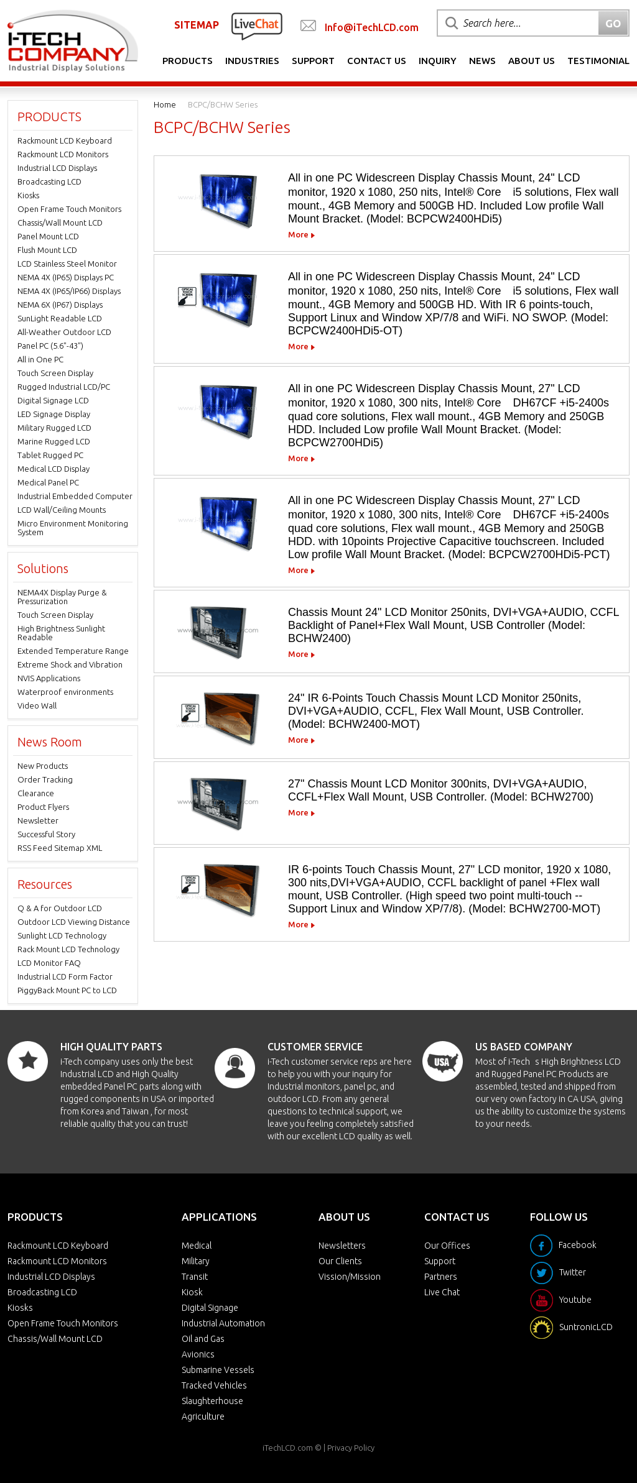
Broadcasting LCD (49, 181)
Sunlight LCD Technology (61, 935)
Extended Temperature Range (73, 650)
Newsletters (342, 1246)
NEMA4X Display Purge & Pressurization (62, 596)
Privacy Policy (350, 1447)
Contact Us (376, 60)
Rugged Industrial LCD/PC (63, 386)
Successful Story (46, 834)
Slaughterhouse (212, 1401)
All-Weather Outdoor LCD (64, 332)
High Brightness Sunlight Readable (61, 632)
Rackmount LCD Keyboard (64, 140)
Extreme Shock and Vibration (70, 664)
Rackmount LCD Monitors (62, 154)
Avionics (198, 1354)
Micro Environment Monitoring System (72, 527)
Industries (252, 60)
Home (165, 104)
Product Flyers (43, 806)
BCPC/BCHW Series (223, 104)
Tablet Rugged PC (50, 455)
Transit (195, 1277)
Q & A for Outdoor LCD (59, 908)
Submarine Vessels (218, 1370)
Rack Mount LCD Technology (68, 949)
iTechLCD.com (288, 1447)
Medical (197, 1246)
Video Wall (37, 705)
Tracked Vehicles (214, 1385)
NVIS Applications (48, 678)
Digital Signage (210, 1308)
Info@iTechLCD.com (372, 27)
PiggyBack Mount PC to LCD (67, 990)
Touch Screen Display (55, 373)
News (482, 60)
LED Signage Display (53, 414)
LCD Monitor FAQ (49, 962)
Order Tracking (45, 779)
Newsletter (37, 820)
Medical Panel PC (48, 482)
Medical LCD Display (53, 468)
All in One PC (40, 359)
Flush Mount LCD (47, 250)
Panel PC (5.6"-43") (50, 345)
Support (313, 60)
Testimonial (598, 60)
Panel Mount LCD (48, 236)
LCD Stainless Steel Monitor (67, 263)
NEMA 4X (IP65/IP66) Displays (69, 291)
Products (187, 60)
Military (196, 1261)
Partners (440, 1277)
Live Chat (442, 1292)
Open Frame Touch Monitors (69, 208)
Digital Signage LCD (53, 400)
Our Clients (340, 1261)
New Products (42, 765)
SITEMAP (196, 24)
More (298, 234)
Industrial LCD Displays (57, 167)
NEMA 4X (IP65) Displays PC (65, 277)
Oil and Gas (203, 1339)
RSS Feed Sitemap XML (59, 847)
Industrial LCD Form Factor (65, 976)
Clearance (35, 793)
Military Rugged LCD (54, 427)
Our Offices (447, 1246)
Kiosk (192, 1292)
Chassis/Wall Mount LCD (60, 222)
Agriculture (203, 1416)
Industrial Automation (223, 1323)
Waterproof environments (65, 691)
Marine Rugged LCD (53, 441)
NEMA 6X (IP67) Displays (60, 304)
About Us (531, 60)
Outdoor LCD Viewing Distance (73, 921)
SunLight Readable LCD (59, 318)
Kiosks (28, 195)
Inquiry (438, 60)
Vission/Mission (349, 1277)
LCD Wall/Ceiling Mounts (61, 509)
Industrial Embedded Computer (75, 496)
